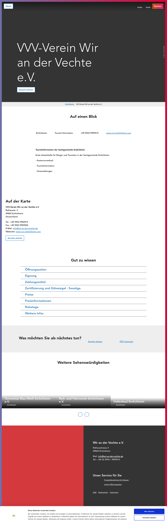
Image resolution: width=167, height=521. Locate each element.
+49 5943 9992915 (90, 133)
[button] (26, 89)
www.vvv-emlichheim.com (118, 133)
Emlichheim (69, 104)
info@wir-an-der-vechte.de (25, 228)
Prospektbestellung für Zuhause (116, 480)
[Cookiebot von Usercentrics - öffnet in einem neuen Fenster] (13, 516)
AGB (94, 492)
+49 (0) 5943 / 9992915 (108, 459)
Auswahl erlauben (149, 506)
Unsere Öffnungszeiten (113, 485)
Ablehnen (149, 512)
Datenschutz (103, 492)
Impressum (114, 492)
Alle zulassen (149, 500)
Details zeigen (113, 517)
